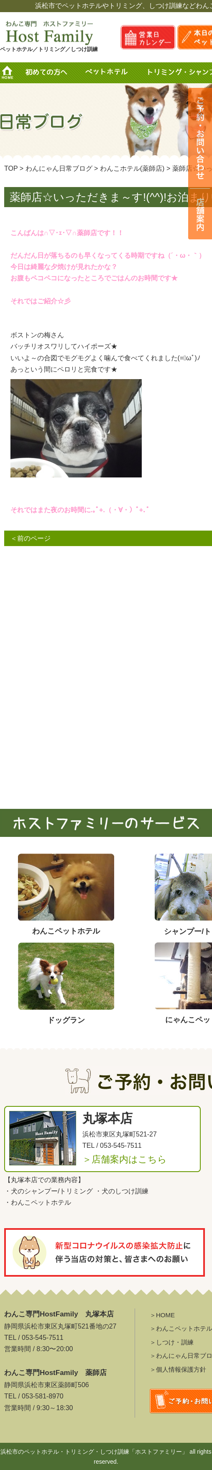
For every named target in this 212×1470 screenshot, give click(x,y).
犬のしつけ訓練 (125, 1191)
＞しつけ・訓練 (172, 1342)
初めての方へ (46, 72)
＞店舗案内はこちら (124, 1159)
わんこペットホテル (41, 1202)
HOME (10, 72)
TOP (11, 168)
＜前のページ (30, 538)
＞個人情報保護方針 (178, 1369)
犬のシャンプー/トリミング (52, 1191)
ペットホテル (108, 72)
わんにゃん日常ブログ (59, 168)
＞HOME (162, 1315)
